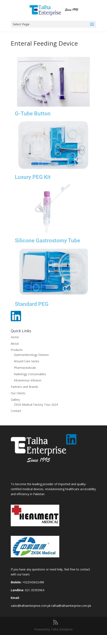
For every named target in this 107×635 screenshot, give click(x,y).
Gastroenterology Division (31, 355)
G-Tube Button (33, 113)
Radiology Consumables (30, 374)
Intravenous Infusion (27, 380)
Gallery (15, 400)
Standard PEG (32, 304)
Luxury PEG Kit (33, 177)
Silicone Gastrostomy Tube (47, 240)
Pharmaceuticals (25, 368)
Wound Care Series (26, 361)
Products (17, 350)
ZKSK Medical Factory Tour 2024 (36, 405)
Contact (16, 411)
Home (15, 337)
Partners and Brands (24, 387)
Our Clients (18, 393)
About (15, 344)
